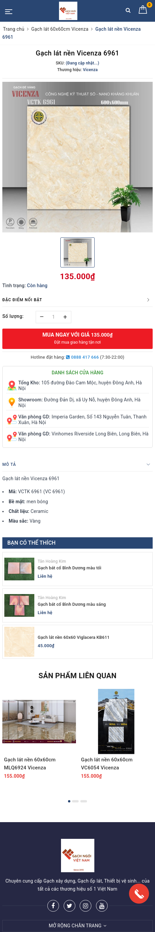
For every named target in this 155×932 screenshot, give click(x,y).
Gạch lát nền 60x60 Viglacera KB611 (74, 637)
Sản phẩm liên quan (77, 676)
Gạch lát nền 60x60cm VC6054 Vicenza (107, 764)
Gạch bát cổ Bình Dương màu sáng (72, 604)
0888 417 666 (82, 357)
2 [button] (75, 801)
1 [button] (69, 801)
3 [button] (83, 801)
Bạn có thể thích (31, 543)
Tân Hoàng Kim (52, 561)
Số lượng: (13, 316)
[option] (77, 157)
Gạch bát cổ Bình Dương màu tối (69, 567)
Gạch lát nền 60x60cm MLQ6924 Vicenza (30, 764)
